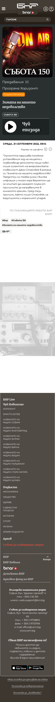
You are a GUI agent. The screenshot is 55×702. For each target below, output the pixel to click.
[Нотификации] (45, 9)
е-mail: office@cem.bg (27, 627)
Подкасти (10, 487)
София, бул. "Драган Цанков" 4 (27, 593)
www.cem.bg (27, 630)
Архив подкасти (13, 531)
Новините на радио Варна (11, 446)
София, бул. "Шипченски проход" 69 (27, 615)
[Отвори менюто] (3, 8)
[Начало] (27, 6)
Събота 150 (10, 114)
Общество (9, 497)
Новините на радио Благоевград (15, 429)
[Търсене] (47, 19)
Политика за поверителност (28, 686)
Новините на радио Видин (11, 454)
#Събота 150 (18, 220)
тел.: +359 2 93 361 (27, 596)
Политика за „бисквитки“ (27, 692)
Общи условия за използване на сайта (27, 679)
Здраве (7, 502)
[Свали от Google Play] (36, 667)
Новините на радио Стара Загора (15, 470)
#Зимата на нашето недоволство (22, 225)
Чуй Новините (13, 404)
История (8, 516)
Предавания (13, 82)
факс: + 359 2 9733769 (27, 623)
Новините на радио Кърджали (13, 462)
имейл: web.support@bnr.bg (27, 600)
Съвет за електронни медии (23, 544)
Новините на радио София (11, 421)
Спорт (7, 521)
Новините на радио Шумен (11, 479)
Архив (7, 538)
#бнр (5, 220)
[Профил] (51, 9)
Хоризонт (9, 409)
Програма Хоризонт (20, 88)
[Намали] (50, 149)
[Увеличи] (45, 149)
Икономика (10, 491)
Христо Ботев (11, 414)
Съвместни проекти (10, 509)
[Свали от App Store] (19, 667)
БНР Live (9, 399)
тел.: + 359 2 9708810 (27, 620)
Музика (7, 526)
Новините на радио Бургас (11, 437)
